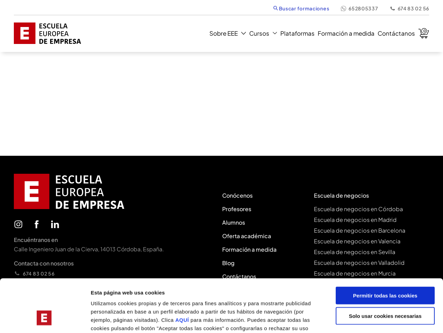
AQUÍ (182, 275)
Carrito (423, 33)
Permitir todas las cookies (385, 250)
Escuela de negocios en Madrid (355, 219)
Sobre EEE (227, 33)
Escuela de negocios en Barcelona (359, 230)
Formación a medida (346, 33)
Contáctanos (396, 33)
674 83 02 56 (409, 8)
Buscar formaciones (301, 8)
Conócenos (237, 195)
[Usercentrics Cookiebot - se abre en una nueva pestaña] (45, 319)
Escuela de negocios (341, 195)
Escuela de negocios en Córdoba (358, 209)
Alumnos (233, 222)
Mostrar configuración (379, 319)
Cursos (263, 33)
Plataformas (297, 33)
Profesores (236, 209)
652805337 (359, 8)
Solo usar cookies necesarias (385, 270)
